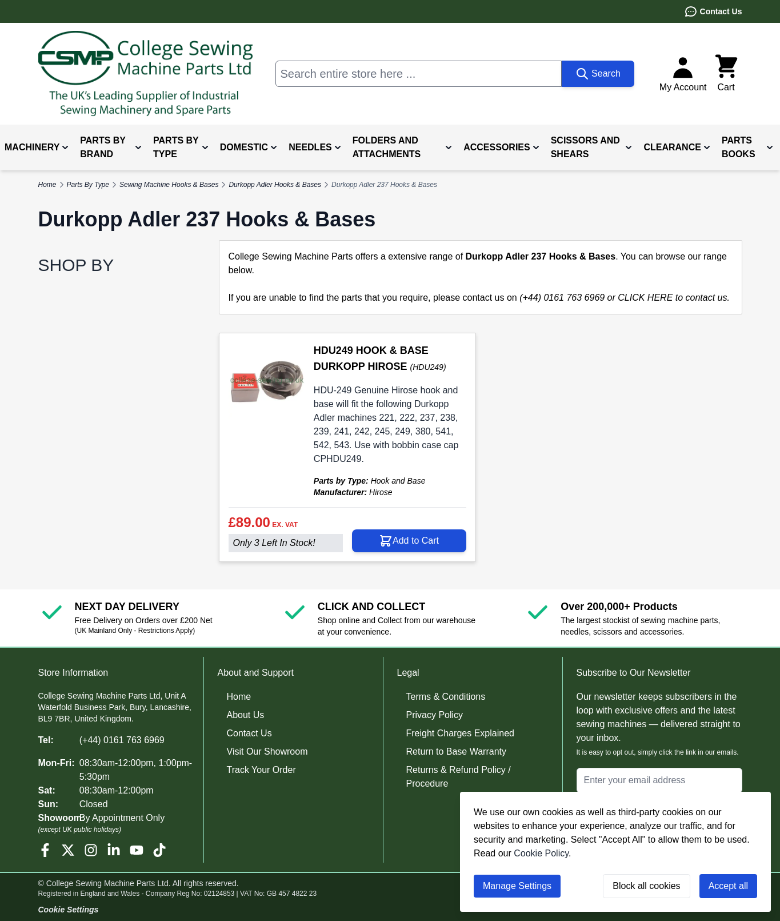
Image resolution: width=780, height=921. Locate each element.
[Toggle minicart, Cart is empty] (726, 74)
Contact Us (713, 11)
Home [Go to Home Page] (47, 185)
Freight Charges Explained (460, 733)
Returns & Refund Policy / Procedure (458, 776)
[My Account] (683, 74)
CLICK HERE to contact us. (674, 297)
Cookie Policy (541, 853)
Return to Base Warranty (456, 751)
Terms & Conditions (446, 696)
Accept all (728, 886)
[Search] (598, 74)
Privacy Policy (434, 715)
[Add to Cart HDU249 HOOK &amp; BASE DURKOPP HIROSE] (409, 540)
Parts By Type (88, 185)
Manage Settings (517, 886)
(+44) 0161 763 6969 (122, 740)
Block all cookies (646, 886)
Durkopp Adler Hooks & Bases (275, 185)
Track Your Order (261, 770)
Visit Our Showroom (267, 751)
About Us (246, 715)
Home (239, 696)
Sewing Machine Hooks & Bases (168, 185)
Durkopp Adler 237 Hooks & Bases (384, 185)
